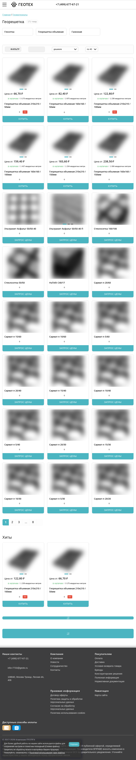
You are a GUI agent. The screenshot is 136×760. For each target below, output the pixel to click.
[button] (21, 89)
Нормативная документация (109, 681)
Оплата (98, 658)
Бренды (99, 670)
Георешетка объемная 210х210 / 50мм (67, 590)
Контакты (55, 670)
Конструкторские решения (108, 673)
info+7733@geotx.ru (18, 668)
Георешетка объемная (51, 31)
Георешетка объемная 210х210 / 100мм (22, 590)
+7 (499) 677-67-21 (67, 4)
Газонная (77, 31)
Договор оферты (59, 695)
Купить (23, 119)
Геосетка (9, 31)
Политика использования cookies (67, 713)
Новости (54, 662)
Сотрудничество (58, 666)
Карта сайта (101, 695)
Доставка (100, 662)
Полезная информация (107, 677)
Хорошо (74, 744)
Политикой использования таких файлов (47, 753)
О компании (56, 658)
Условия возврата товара (108, 666)
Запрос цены (23, 240)
